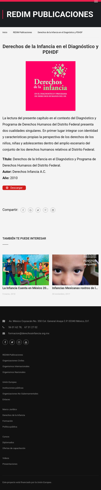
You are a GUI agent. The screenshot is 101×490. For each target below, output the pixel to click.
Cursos (5, 436)
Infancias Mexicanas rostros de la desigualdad (75, 288)
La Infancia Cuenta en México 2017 (25, 288)
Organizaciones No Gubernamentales (20, 393)
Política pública (9, 427)
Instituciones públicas (12, 388)
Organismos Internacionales (15, 366)
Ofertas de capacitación (13, 448)
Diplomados (8, 442)
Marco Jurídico (9, 409)
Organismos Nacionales (13, 372)
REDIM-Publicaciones (12, 355)
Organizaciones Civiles (13, 360)
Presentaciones (9, 464)
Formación (7, 421)
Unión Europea (9, 382)
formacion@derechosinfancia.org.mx (28, 333)
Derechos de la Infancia (13, 415)
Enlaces (6, 399)
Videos (5, 458)
